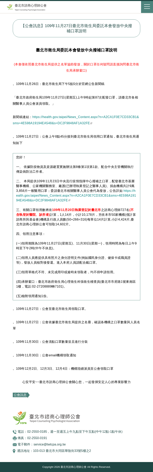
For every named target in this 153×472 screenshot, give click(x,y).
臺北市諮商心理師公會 (31, 5)
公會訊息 (20, 395)
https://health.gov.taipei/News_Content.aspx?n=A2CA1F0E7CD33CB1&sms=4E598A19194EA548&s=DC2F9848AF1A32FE (76, 195)
